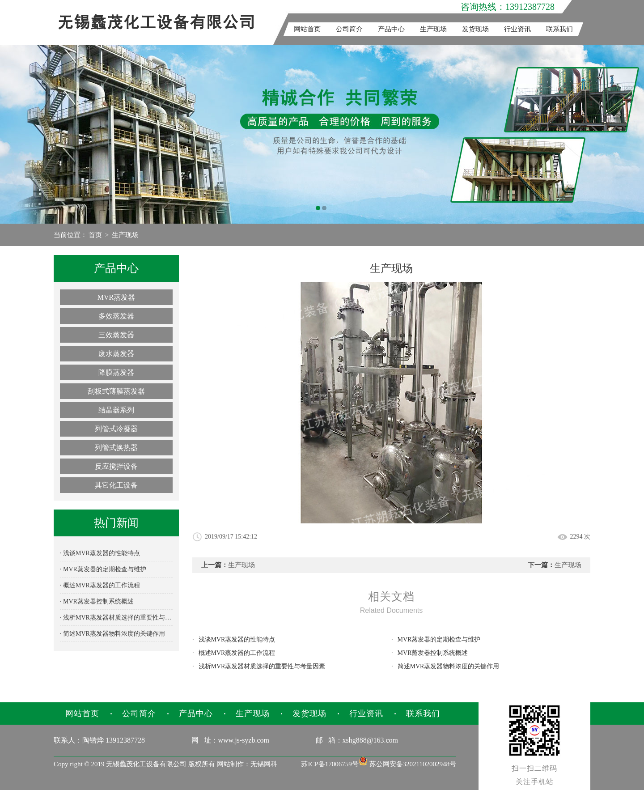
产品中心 (391, 29)
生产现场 (433, 29)
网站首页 (307, 29)
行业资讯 (517, 29)
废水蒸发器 (116, 353)
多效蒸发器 (116, 316)
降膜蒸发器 (116, 372)
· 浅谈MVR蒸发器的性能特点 (100, 553)
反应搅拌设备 (116, 466)
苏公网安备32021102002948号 (407, 764)
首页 (95, 234)
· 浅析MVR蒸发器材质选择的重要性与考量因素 (116, 617)
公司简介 (349, 29)
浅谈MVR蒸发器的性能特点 (237, 639)
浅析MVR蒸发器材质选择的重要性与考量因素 (262, 666)
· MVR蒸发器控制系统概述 (97, 601)
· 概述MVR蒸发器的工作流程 (100, 585)
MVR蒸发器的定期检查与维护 (439, 639)
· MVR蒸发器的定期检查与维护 (103, 569)
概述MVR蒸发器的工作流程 (237, 653)
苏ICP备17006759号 (329, 764)
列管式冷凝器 (116, 429)
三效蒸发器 (116, 335)
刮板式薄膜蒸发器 (116, 391)
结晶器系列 (116, 410)
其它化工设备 (116, 485)
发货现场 (475, 29)
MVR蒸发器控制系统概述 (433, 653)
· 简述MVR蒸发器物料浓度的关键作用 (112, 633)
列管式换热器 (116, 447)
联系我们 (559, 29)
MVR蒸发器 (116, 297)
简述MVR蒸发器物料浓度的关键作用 (449, 666)
